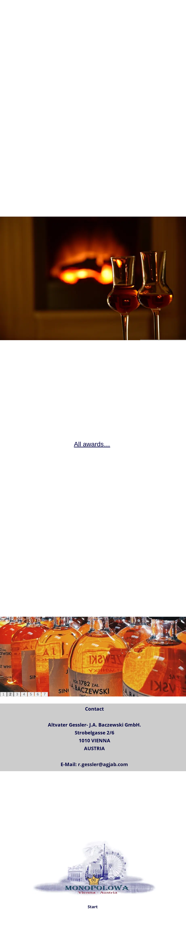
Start (93, 906)
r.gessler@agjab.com (103, 764)
